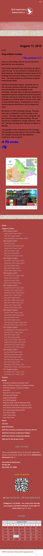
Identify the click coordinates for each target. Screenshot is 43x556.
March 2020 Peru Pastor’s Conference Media (18, 385)
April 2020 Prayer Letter (12, 320)
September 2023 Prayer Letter (14, 263)
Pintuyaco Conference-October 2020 (15, 383)
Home (4, 25)
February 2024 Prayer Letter (13, 256)
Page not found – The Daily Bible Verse (22, 497)
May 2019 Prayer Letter (12, 335)
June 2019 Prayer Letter (12, 337)
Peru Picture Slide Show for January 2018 (17, 408)
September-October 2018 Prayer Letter (17, 367)
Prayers (5, 377)
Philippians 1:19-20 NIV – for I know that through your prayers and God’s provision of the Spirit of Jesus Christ (22, 505)
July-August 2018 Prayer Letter (14, 364)
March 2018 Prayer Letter (12, 357)
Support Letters (13, 25)
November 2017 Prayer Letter (14, 372)
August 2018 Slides (9, 398)
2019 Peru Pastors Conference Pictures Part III (19, 430)
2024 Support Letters (10, 241)
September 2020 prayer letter (14, 315)
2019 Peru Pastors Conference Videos (16, 433)
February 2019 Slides (10, 395)
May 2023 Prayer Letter (12, 268)
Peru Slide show (8, 417)
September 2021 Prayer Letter (14, 293)
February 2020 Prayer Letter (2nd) (15, 322)
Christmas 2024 (9, 243)
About (4, 421)
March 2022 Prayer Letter (12, 283)
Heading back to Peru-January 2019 (16, 330)
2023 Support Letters (10, 258)
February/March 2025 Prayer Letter (16, 238)
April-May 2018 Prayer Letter (13, 359)
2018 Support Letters (10, 349)
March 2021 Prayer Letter (12, 305)
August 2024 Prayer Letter (13, 248)
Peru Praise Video (9, 412)
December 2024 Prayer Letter (14, 246)
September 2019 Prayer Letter (14, 345)
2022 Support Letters (10, 273)
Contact (5, 424)
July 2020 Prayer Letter (11, 317)
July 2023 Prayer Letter (11, 266)
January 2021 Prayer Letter (13, 308)
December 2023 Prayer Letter (14, 261)
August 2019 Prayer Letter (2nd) (15, 342)
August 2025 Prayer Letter (13, 233)
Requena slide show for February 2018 (16, 403)
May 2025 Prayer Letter (12, 236)
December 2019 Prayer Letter (14, 347)
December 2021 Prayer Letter (14, 288)
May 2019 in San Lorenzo (11, 393)
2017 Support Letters (10, 369)
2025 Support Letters (10, 231)
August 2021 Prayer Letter (13, 295)
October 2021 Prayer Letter (13, 290)
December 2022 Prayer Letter (14, 275)
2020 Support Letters (10, 310)
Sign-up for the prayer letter (13, 439)
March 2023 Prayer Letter (12, 270)
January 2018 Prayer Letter (13, 352)
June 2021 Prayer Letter (12, 298)
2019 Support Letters (27, 25)
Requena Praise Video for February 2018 (17, 405)
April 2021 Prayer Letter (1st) (13, 303)
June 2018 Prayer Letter (12, 362)
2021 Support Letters (10, 285)
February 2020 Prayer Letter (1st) (15, 325)
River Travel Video (9, 415)
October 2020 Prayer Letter (13, 312)
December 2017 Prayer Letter (14, 374)
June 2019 (6, 390)
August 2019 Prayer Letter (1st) (14, 340)
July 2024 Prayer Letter (11, 251)
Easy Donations (8, 427)
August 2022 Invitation (11, 278)
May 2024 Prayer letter (12, 253)
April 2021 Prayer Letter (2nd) (14, 300)
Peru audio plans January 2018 (13, 410)
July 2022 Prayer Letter (11, 280)
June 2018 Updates (9, 400)
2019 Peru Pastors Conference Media (16, 388)
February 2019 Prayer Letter (13, 332)
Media (4, 380)
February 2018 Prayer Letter (13, 354)
